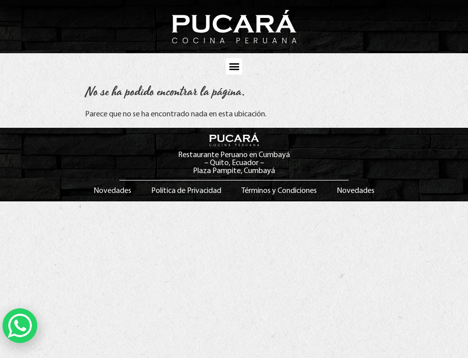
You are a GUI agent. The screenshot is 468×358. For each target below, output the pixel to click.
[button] (234, 66)
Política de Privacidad (186, 191)
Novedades (112, 191)
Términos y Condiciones (279, 191)
